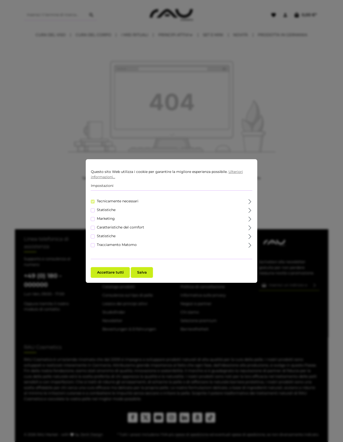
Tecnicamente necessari (117, 202)
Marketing (106, 219)
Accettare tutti (110, 273)
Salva (142, 273)
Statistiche (106, 211)
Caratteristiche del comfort (120, 228)
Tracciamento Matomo (117, 245)
